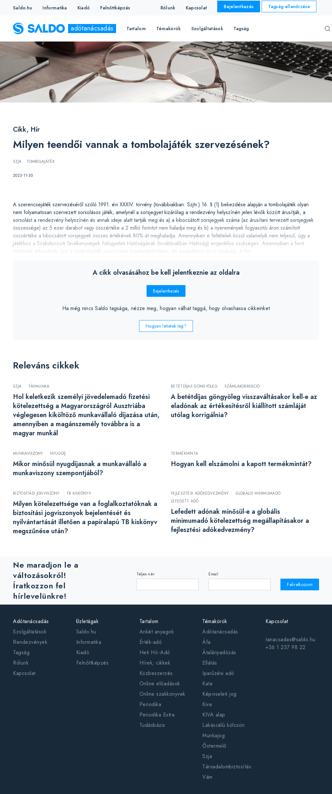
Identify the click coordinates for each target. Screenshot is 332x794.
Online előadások (159, 683)
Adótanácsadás (31, 621)
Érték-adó (150, 642)
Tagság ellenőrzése (289, 6)
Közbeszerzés (156, 673)
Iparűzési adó (218, 673)
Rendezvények (30, 642)
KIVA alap (213, 714)
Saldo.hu (22, 8)
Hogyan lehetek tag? (166, 326)
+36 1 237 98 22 (286, 647)
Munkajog (213, 735)
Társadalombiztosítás (226, 766)
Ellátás (209, 663)
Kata (207, 683)
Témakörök (214, 621)
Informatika (54, 8)
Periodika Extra (157, 714)
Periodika (150, 704)
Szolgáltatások (29, 631)
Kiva (207, 704)
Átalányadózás (219, 652)
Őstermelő (214, 746)
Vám (207, 777)
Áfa (206, 642)
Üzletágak (87, 621)
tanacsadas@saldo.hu (290, 639)
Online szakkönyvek (162, 694)
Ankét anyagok (156, 631)
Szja (207, 756)
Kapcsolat (196, 8)
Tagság (241, 28)
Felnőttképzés (115, 8)
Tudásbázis (152, 725)
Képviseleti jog (219, 694)
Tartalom (149, 621)
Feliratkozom (300, 584)
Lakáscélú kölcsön (223, 725)
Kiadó (83, 8)
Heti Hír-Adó (154, 652)
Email (213, 574)
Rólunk (167, 8)
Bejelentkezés (239, 6)
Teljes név (145, 574)
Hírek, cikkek (155, 663)
